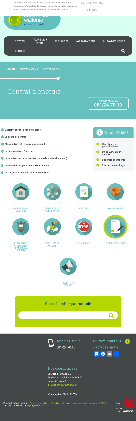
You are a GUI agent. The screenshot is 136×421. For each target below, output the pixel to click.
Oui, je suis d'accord (92, 3)
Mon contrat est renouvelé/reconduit (25, 144)
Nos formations (85, 41)
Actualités (61, 41)
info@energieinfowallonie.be (63, 385)
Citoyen (20, 41)
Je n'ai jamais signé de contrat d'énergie (27, 172)
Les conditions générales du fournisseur (27, 165)
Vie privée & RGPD (98, 403)
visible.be (38, 406)
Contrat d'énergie (52, 69)
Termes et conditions (39, 403)
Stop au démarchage (113, 165)
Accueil (11, 69)
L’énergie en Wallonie (113, 159)
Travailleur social (39, 41)
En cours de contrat (15, 137)
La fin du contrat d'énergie (19, 151)
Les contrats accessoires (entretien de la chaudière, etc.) (36, 158)
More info (27, 13)
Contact (20, 51)
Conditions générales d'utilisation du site (69, 403)
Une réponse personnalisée (110, 145)
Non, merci (92, 10)
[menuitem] (20, 41)
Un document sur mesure (111, 153)
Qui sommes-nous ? (114, 41)
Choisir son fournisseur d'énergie (23, 129)
